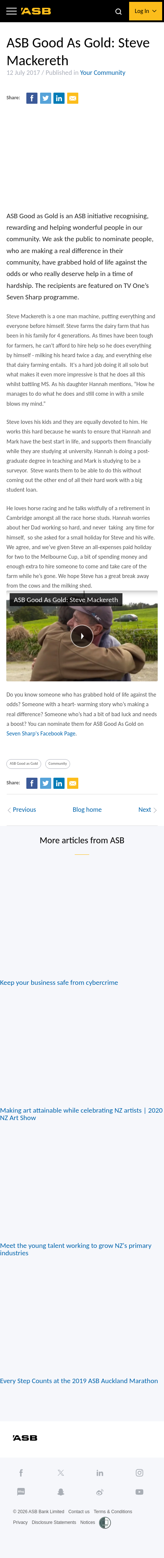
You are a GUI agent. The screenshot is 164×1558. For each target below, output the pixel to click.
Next (147, 811)
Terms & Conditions (113, 1514)
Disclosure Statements (54, 1525)
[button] (12, 11)
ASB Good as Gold (24, 765)
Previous (21, 811)
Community (58, 765)
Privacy (20, 1525)
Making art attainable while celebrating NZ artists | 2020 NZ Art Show (81, 1116)
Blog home (87, 811)
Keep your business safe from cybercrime (59, 984)
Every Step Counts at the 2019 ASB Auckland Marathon (79, 1383)
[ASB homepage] (36, 11)
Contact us (79, 1514)
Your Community (102, 73)
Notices (88, 1525)
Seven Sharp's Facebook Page (41, 734)
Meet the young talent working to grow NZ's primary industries (76, 1251)
